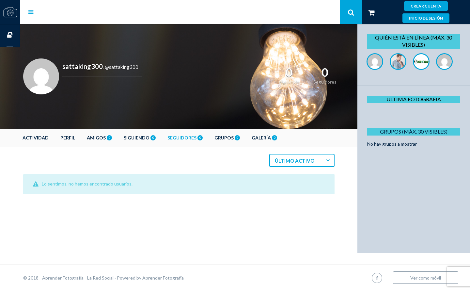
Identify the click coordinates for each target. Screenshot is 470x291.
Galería (284, 137)
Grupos (247, 137)
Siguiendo (160, 137)
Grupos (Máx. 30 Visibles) (416, 155)
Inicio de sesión (426, 18)
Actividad (55, 137)
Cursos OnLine (10, 35)
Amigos (119, 137)
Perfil (87, 137)
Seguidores (205, 137)
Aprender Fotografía (183, 278)
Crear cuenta (426, 6)
